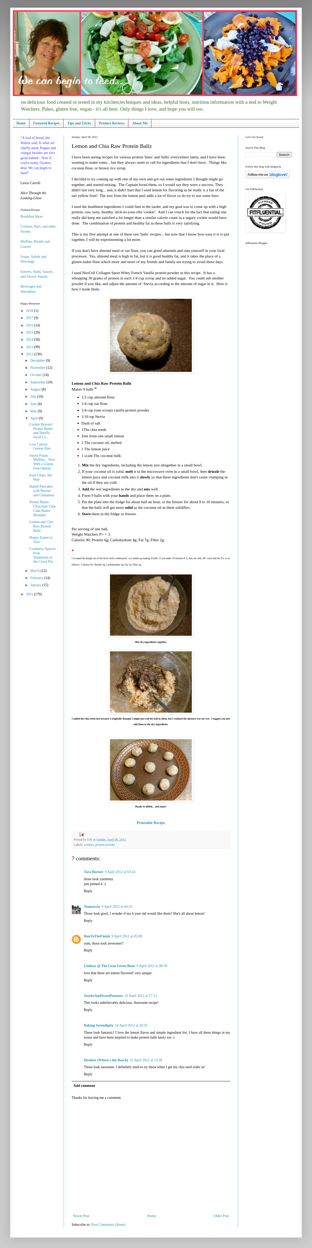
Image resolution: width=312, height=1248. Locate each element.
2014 (30, 340)
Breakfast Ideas (31, 216)
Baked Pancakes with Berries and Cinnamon (41, 491)
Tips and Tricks (79, 123)
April (34, 418)
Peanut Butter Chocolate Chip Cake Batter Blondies (42, 508)
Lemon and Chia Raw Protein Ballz (41, 526)
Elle (90, 839)
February (37, 578)
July (33, 396)
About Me (140, 123)
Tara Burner (93, 872)
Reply (88, 891)
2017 (30, 318)
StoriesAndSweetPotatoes (103, 996)
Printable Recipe (151, 822)
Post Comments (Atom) (108, 1225)
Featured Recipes (46, 123)
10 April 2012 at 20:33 (131, 1025)
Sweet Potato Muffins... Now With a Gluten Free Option (42, 462)
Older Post (221, 1216)
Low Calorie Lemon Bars (40, 446)
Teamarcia (92, 907)
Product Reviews (112, 123)
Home (21, 123)
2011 (30, 594)
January (36, 585)
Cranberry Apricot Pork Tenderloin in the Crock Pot (42, 555)
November (38, 368)
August (35, 389)
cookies (89, 844)
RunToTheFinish (97, 936)
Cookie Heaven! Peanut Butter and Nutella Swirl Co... (41, 430)
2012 (30, 354)
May (34, 411)
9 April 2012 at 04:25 (117, 907)
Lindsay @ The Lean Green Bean (109, 966)
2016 (30, 325)
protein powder (105, 844)
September (38, 382)
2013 (30, 347)
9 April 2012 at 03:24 (120, 872)
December (38, 360)
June (34, 404)
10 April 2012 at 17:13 (140, 996)
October (36, 375)
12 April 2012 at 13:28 (146, 1060)
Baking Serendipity (98, 1025)
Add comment (84, 1086)
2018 (30, 311)
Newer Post (81, 1216)
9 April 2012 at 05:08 (126, 936)
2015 (30, 332)
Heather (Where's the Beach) (106, 1060)
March (35, 571)
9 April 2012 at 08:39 (152, 966)
